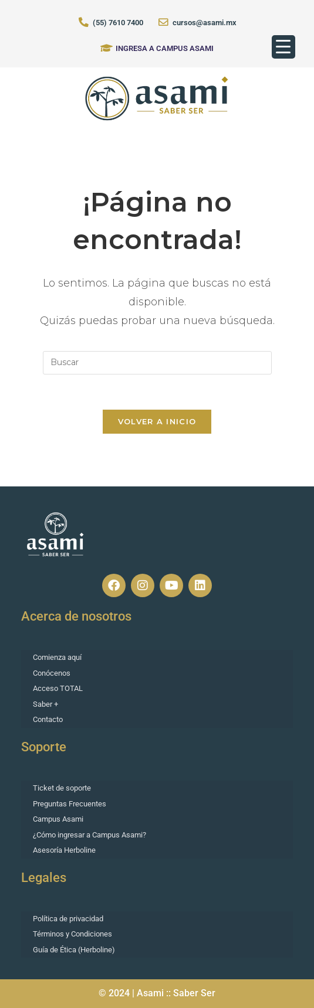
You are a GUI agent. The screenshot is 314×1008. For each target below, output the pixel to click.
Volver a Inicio (157, 421)
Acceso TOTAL (58, 688)
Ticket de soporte (62, 788)
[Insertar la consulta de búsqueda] (157, 362)
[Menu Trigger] (283, 47)
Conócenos (51, 673)
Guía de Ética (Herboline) (74, 949)
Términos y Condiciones (72, 933)
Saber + (45, 704)
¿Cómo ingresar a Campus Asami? (89, 834)
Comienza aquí (57, 657)
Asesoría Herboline (64, 850)
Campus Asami (58, 819)
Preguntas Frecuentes (69, 803)
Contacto (48, 719)
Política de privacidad (68, 918)
